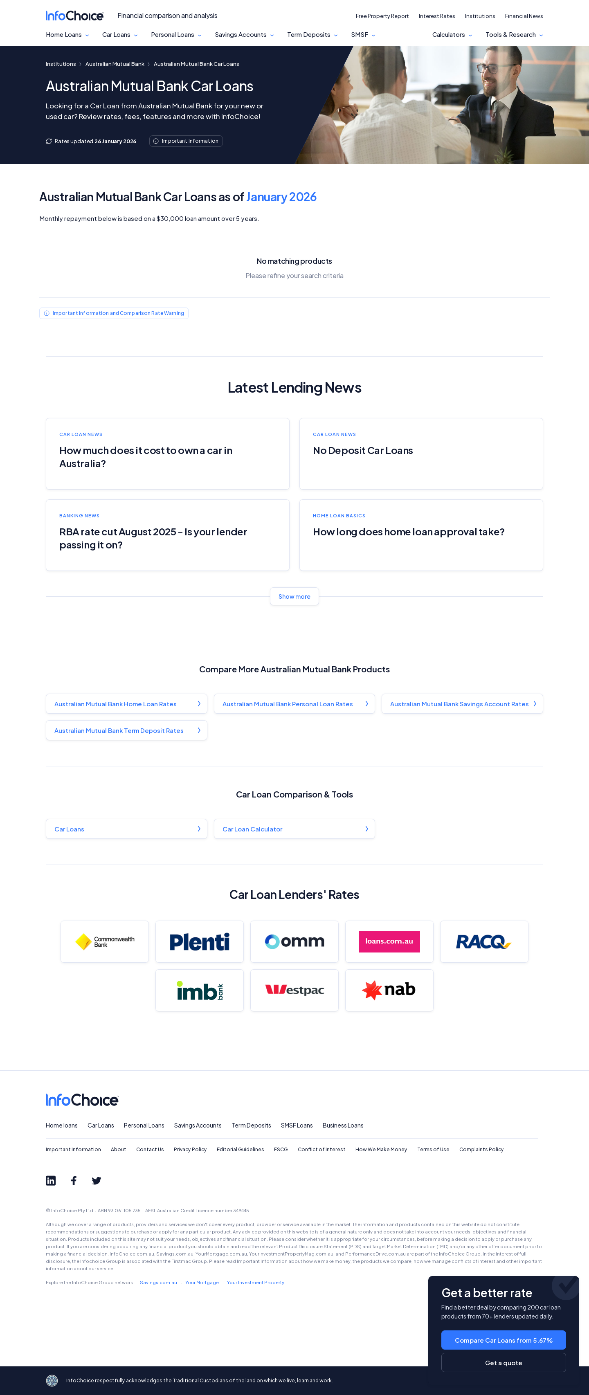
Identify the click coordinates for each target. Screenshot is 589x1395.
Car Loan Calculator (252, 829)
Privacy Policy (190, 1149)
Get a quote (503, 1362)
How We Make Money (381, 1149)
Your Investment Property (255, 1282)
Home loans (62, 1125)
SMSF (359, 34)
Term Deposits (308, 34)
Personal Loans (172, 34)
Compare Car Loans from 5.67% (504, 1340)
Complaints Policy (481, 1149)
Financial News (524, 16)
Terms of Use (433, 1149)
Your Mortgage (202, 1282)
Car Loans (116, 34)
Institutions (480, 16)
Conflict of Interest (322, 1149)
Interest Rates (437, 16)
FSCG (281, 1149)
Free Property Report (382, 16)
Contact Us (150, 1149)
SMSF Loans (297, 1125)
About (118, 1149)
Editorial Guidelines (240, 1149)
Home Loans (64, 34)
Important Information (73, 1149)
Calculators (448, 34)
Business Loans (343, 1125)
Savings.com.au (158, 1282)
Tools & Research (511, 34)
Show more (294, 596)
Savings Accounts (241, 34)
